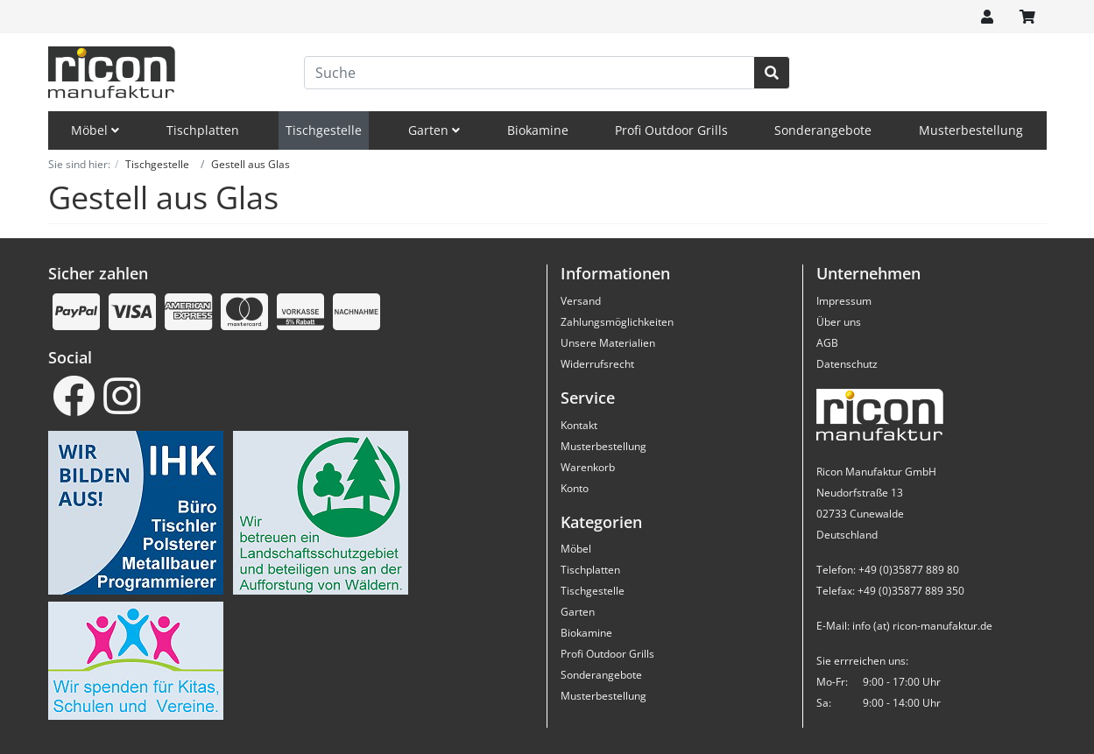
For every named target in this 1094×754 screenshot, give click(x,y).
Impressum (844, 300)
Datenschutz (847, 363)
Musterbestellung (971, 130)
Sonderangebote (823, 130)
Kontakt (579, 425)
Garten (434, 130)
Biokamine (537, 130)
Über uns (838, 321)
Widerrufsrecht (597, 363)
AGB (827, 342)
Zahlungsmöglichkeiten (617, 321)
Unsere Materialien (608, 342)
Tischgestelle (324, 130)
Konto (575, 488)
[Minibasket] (1027, 16)
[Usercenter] (987, 16)
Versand (581, 300)
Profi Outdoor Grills (671, 130)
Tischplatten (202, 130)
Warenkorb (588, 467)
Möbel (95, 130)
